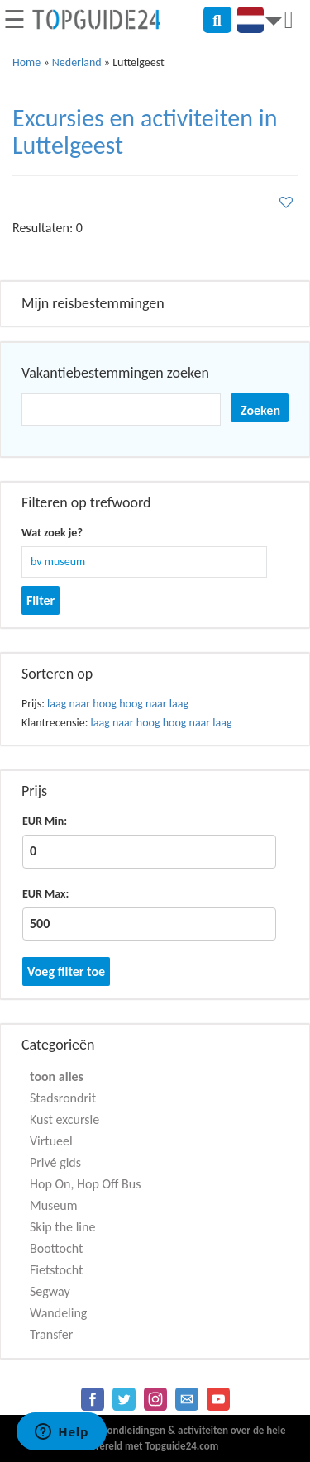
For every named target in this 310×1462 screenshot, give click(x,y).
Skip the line (62, 1227)
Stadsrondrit (63, 1098)
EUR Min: (44, 821)
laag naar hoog (82, 704)
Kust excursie (64, 1119)
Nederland (77, 62)
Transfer (51, 1334)
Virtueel (51, 1141)
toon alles (56, 1076)
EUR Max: (45, 894)
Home (26, 62)
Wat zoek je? (52, 533)
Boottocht (56, 1248)
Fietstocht (56, 1270)
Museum (54, 1205)
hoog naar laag (153, 704)
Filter (40, 600)
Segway (50, 1291)
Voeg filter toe (66, 971)
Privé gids (55, 1162)
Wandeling (58, 1313)
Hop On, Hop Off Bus (85, 1184)
